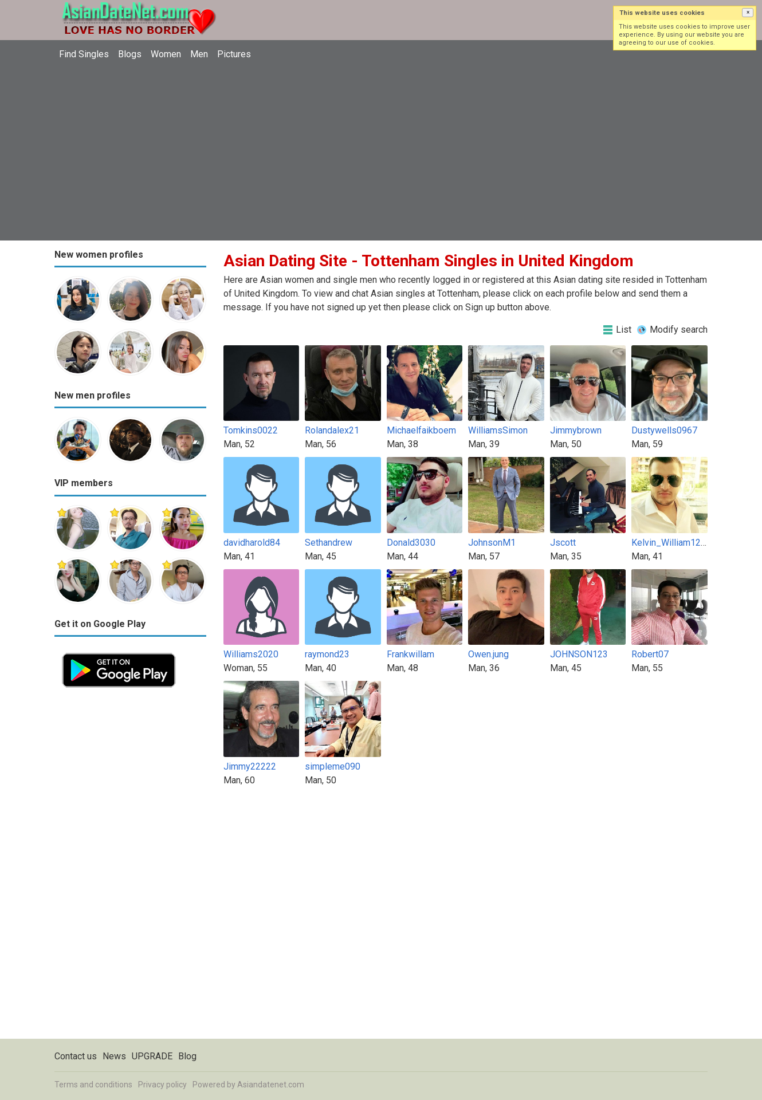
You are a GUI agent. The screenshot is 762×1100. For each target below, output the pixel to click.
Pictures (234, 54)
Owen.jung (488, 654)
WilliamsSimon (498, 430)
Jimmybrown (576, 430)
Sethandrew (328, 542)
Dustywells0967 (664, 430)
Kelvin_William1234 (671, 542)
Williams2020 (250, 654)
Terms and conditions (93, 1084)
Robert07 (650, 654)
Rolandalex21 (332, 430)
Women (166, 54)
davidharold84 (251, 542)
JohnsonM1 (492, 542)
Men (199, 54)
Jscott (563, 542)
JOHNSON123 (579, 654)
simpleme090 (332, 766)
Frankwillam (410, 654)
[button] (747, 12)
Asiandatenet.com (270, 1084)
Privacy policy (162, 1084)
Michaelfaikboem (421, 430)
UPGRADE (152, 1056)
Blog (187, 1056)
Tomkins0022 (250, 430)
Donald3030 (411, 542)
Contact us (75, 1056)
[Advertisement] (381, 152)
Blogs (130, 54)
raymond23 (327, 654)
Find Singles (84, 54)
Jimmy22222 (249, 766)
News (114, 1056)
